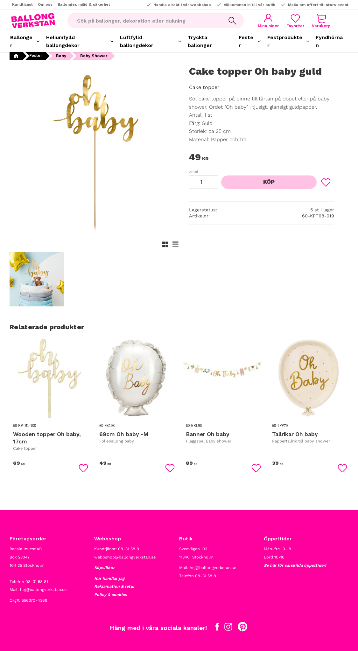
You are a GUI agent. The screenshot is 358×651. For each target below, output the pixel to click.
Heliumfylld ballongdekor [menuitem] (63, 41)
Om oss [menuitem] (45, 4)
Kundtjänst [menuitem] (22, 4)
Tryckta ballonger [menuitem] (200, 41)
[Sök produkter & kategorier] (144, 20)
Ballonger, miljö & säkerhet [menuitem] (84, 4)
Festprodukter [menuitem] (284, 41)
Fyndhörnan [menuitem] (329, 41)
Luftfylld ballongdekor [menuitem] (136, 41)
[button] (295, 20)
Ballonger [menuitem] (21, 41)
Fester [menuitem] (246, 41)
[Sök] (232, 20)
